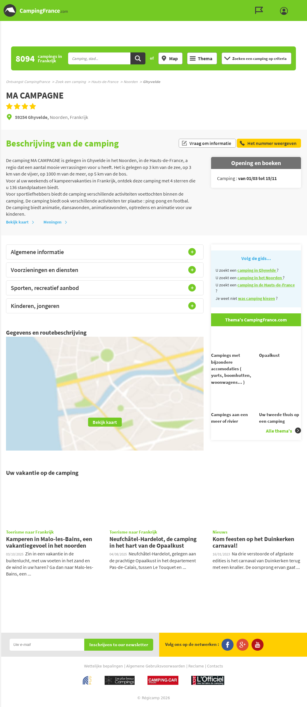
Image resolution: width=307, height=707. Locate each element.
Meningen (55, 222)
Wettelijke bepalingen (103, 666)
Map (169, 58)
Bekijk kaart (20, 222)
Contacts (215, 666)
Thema (201, 58)
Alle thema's (283, 441)
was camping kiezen (256, 298)
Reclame (196, 666)
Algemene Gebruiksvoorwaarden (155, 666)
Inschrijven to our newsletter (118, 645)
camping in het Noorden (260, 277)
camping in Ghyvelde (257, 270)
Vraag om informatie (206, 143)
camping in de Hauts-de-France (266, 285)
